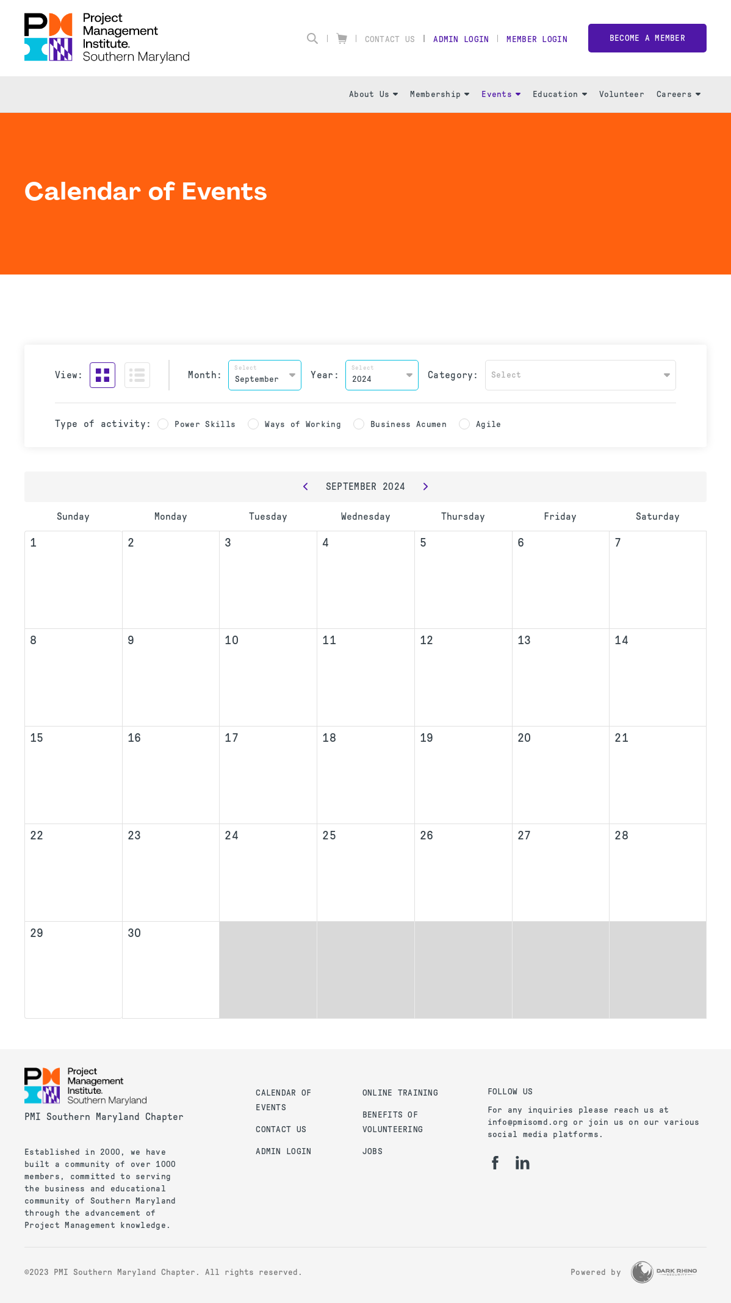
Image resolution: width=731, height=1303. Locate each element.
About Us (373, 94)
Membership (439, 94)
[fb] (495, 1162)
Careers (678, 94)
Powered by (596, 1272)
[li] (522, 1162)
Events (500, 94)
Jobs (372, 1151)
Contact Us (390, 39)
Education (560, 94)
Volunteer (622, 94)
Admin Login (461, 39)
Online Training (400, 1092)
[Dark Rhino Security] (664, 1272)
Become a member (647, 38)
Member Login (536, 39)
